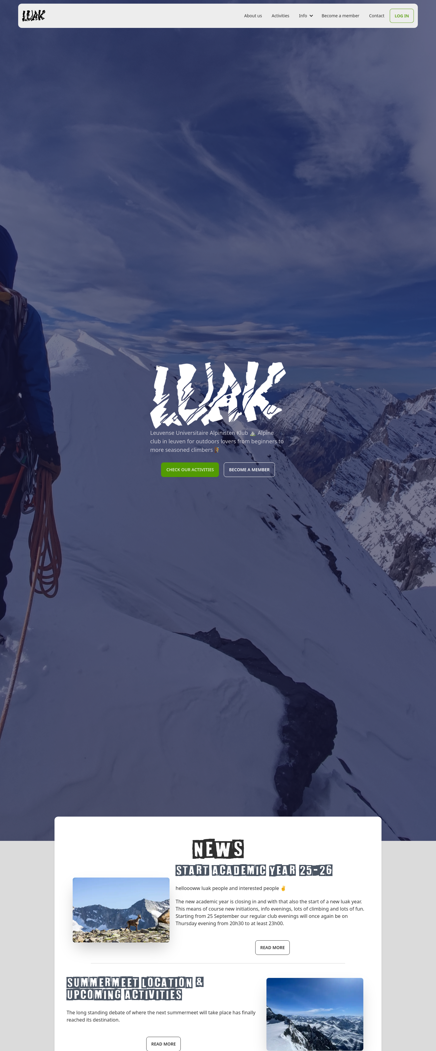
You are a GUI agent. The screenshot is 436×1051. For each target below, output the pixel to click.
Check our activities (190, 469)
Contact (377, 15)
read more (272, 947)
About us (253, 15)
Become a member (340, 15)
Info (303, 15)
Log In (402, 15)
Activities (280, 15)
